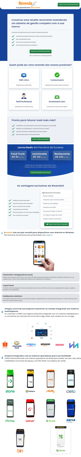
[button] (69, 4)
